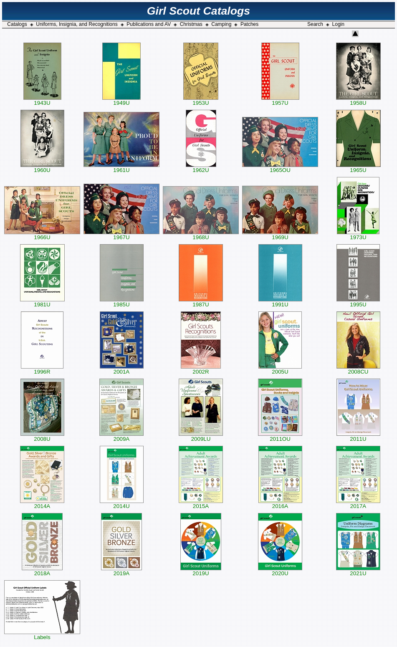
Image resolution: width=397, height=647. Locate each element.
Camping (221, 24)
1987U (201, 302)
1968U (201, 234)
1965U (358, 167)
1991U (280, 302)
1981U (42, 302)
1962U (201, 167)
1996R (42, 369)
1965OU (280, 167)
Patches (249, 24)
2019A (121, 570)
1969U (280, 234)
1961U (121, 167)
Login (338, 24)
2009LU (201, 436)
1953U (200, 100)
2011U (358, 436)
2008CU (358, 369)
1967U (121, 234)
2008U (42, 436)
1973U (358, 234)
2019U (200, 570)
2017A (358, 503)
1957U (280, 100)
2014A (42, 503)
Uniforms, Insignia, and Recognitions (76, 24)
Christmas (191, 24)
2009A (121, 436)
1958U (358, 100)
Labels (42, 634)
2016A (280, 503)
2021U (358, 570)
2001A (122, 369)
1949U (121, 100)
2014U (122, 503)
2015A (201, 503)
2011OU (280, 436)
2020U (280, 570)
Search (315, 24)
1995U (358, 302)
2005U (280, 369)
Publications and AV (148, 24)
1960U (42, 167)
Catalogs (17, 24)
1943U (42, 100)
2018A (42, 570)
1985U (122, 302)
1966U (42, 234)
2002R (201, 369)
